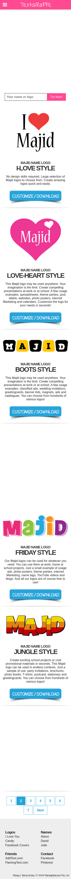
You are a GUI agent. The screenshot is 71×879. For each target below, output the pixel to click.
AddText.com (14, 858)
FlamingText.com (16, 862)
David (45, 840)
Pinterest (47, 862)
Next (40, 810)
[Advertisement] (35, 51)
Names (46, 832)
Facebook (47, 858)
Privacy (16, 875)
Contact (47, 854)
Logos (10, 832)
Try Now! (56, 96)
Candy (9, 840)
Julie (44, 845)
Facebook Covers (17, 845)
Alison (45, 836)
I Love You (12, 836)
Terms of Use (28, 875)
